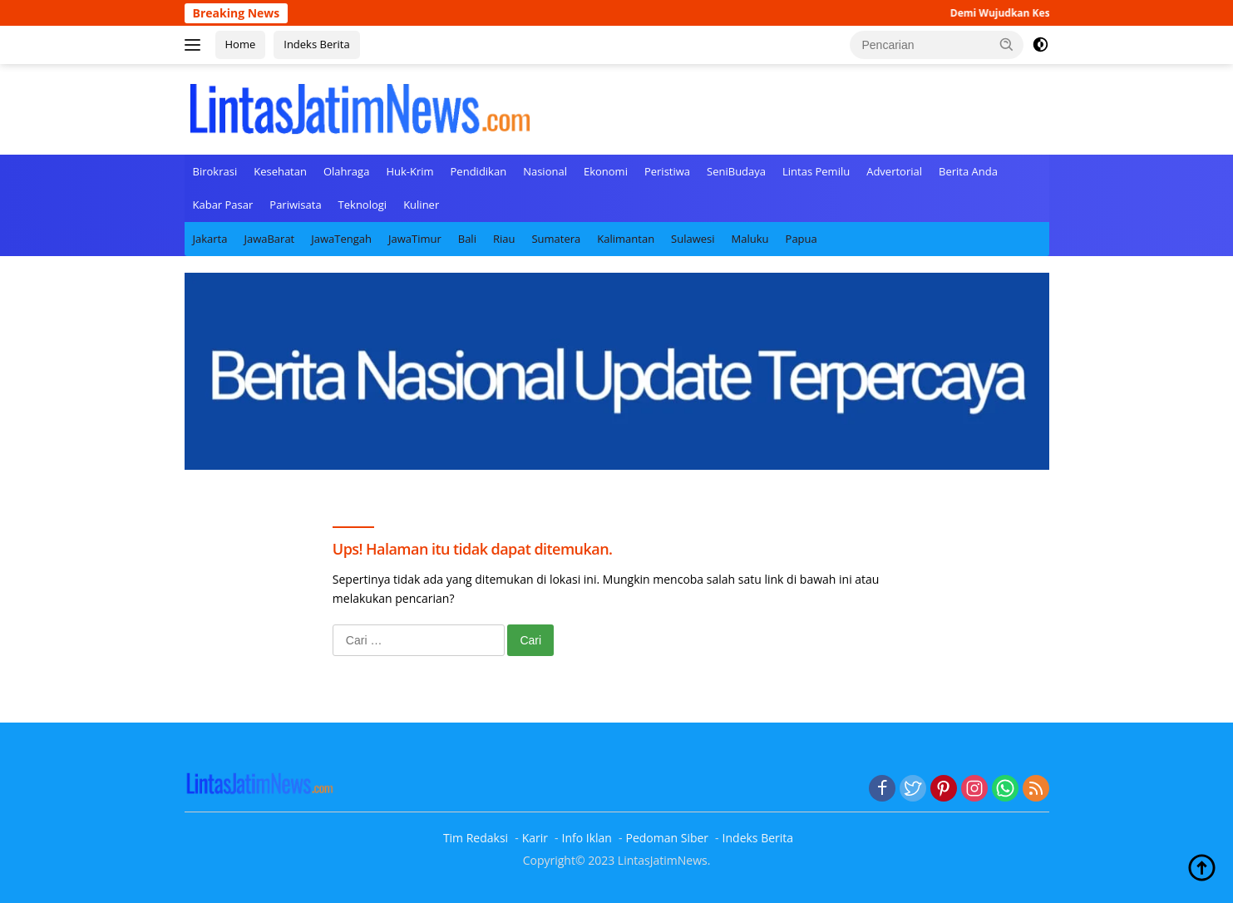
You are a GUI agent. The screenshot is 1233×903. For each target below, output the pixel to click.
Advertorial (894, 171)
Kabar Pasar (223, 204)
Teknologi (362, 204)
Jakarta (210, 238)
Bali (467, 238)
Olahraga (346, 171)
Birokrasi (215, 171)
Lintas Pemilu (816, 171)
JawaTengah (341, 238)
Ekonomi (606, 171)
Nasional (545, 171)
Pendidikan (479, 171)
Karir (535, 838)
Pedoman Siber (666, 838)
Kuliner (421, 204)
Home (240, 44)
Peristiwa (667, 171)
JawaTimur (414, 238)
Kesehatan (280, 171)
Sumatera (555, 238)
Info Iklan (587, 838)
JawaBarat (269, 238)
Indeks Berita (316, 44)
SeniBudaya (736, 171)
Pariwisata (295, 204)
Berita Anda (968, 171)
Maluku (750, 238)
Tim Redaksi (475, 838)
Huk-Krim (409, 171)
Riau (504, 238)
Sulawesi (692, 238)
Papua (801, 238)
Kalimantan (625, 238)
